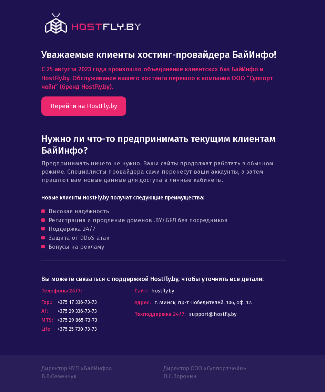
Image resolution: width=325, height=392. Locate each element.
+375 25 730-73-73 (77, 329)
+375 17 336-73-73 (77, 302)
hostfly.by (162, 291)
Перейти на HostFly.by (83, 106)
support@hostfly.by (212, 314)
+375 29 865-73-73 (77, 320)
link (92, 23)
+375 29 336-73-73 (77, 311)
